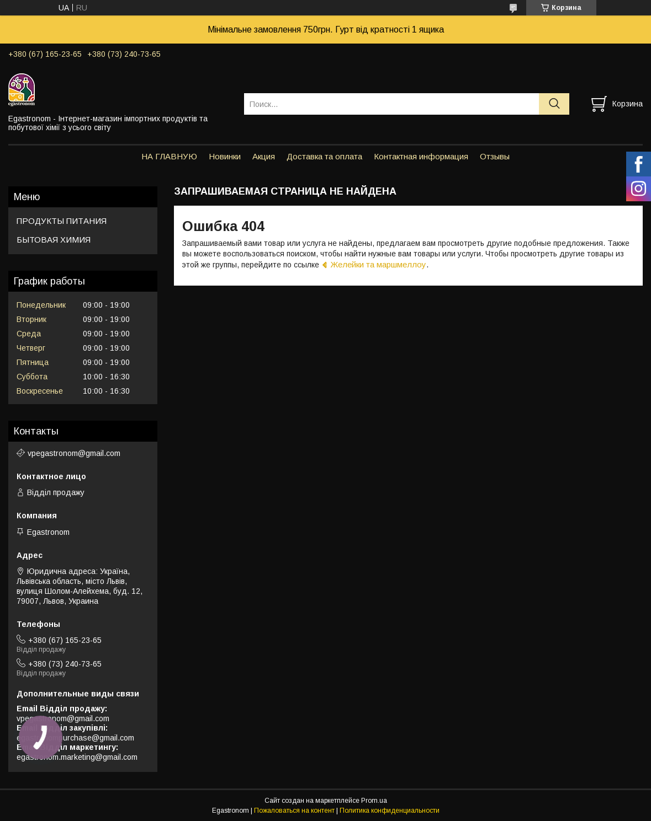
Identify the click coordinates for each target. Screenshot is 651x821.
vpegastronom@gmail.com (74, 453)
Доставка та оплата (324, 156)
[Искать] (554, 104)
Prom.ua (374, 800)
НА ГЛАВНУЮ (169, 156)
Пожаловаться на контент (294, 810)
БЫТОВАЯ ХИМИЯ (54, 239)
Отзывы (495, 156)
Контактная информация (421, 156)
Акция (263, 156)
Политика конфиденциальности (390, 810)
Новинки (225, 156)
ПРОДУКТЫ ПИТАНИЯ (62, 221)
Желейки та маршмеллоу (378, 264)
